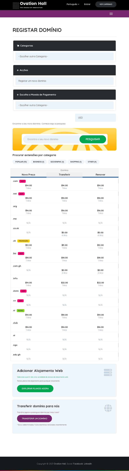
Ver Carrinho (106, 4)
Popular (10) (21, 162)
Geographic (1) (57, 162)
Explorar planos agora (35, 388)
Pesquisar (93, 139)
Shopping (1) (76, 162)
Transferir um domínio (34, 418)
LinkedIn (88, 463)
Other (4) (92, 162)
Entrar (87, 4)
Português (73, 4)
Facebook (78, 463)
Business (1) (38, 162)
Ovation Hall (60, 463)
